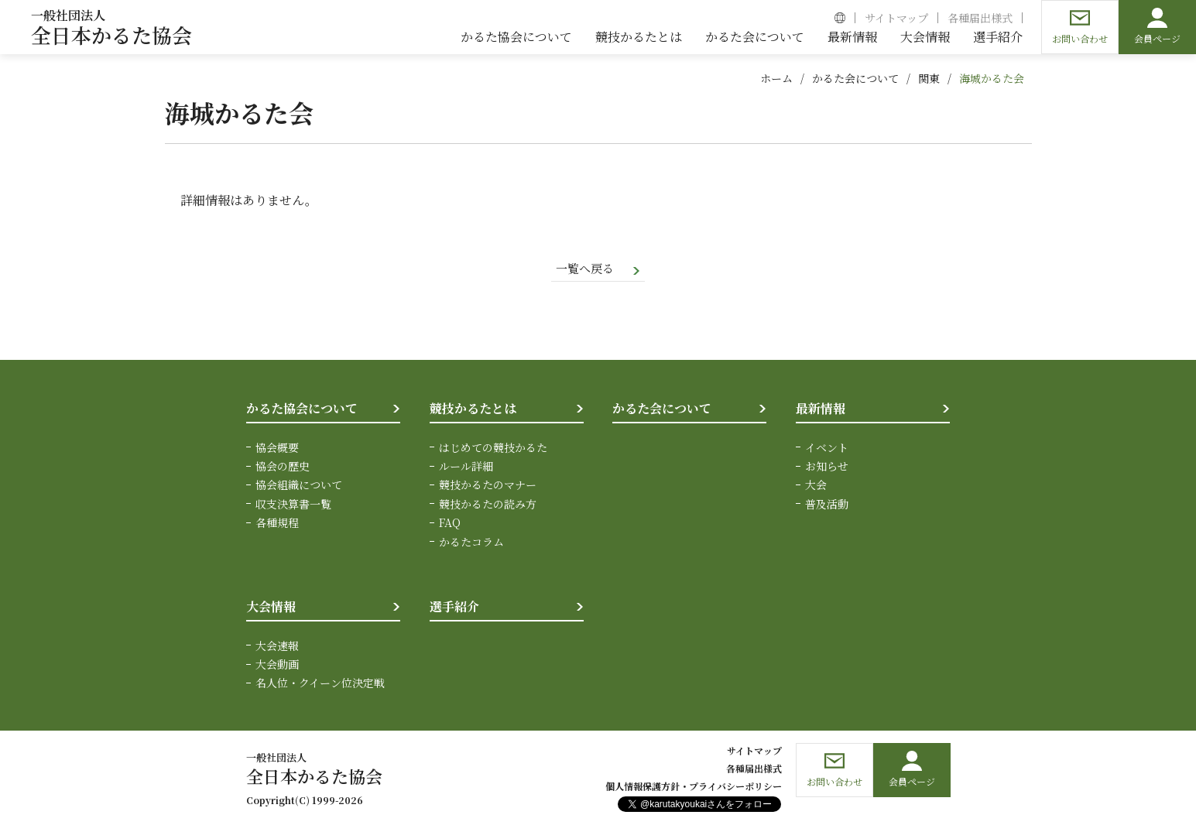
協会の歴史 (282, 467)
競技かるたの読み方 (487, 504)
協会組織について (298, 486)
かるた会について (855, 78)
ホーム (776, 78)
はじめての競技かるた (493, 448)
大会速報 (277, 646)
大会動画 (277, 665)
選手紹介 (454, 608)
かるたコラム (471, 542)
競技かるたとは (473, 410)
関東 (929, 78)
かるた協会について (302, 410)
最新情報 (820, 410)
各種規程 (277, 524)
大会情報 (271, 608)
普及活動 (826, 504)
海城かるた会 (991, 78)
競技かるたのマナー (487, 486)
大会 (816, 486)
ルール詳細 (466, 467)
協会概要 (277, 448)
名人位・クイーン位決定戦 (320, 684)
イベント (826, 448)
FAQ (450, 524)
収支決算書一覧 (293, 504)
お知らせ (826, 467)
